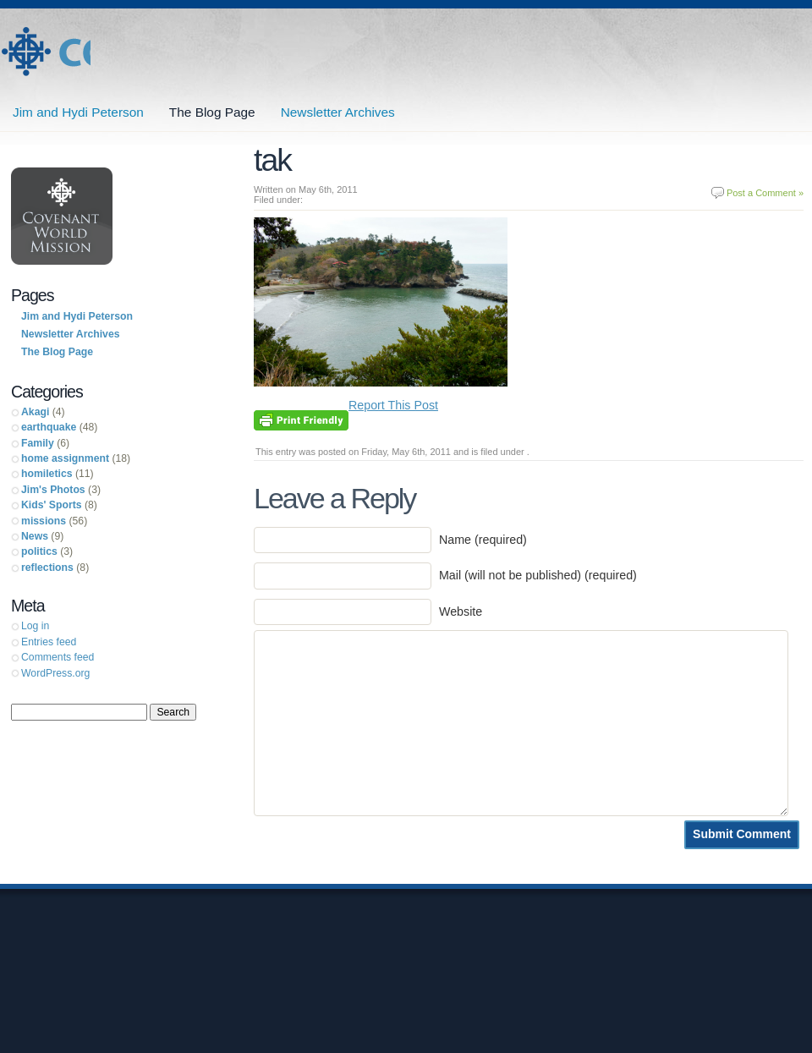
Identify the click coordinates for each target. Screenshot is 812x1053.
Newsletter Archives (338, 112)
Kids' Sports (51, 505)
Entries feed (48, 642)
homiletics (47, 474)
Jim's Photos (53, 490)
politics (39, 551)
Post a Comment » (765, 193)
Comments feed (57, 657)
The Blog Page (212, 112)
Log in (35, 626)
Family (37, 443)
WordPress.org (55, 673)
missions (43, 521)
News (34, 536)
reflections (47, 567)
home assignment (65, 458)
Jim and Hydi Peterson (45, 52)
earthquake (48, 427)
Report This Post (393, 405)
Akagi (35, 412)
